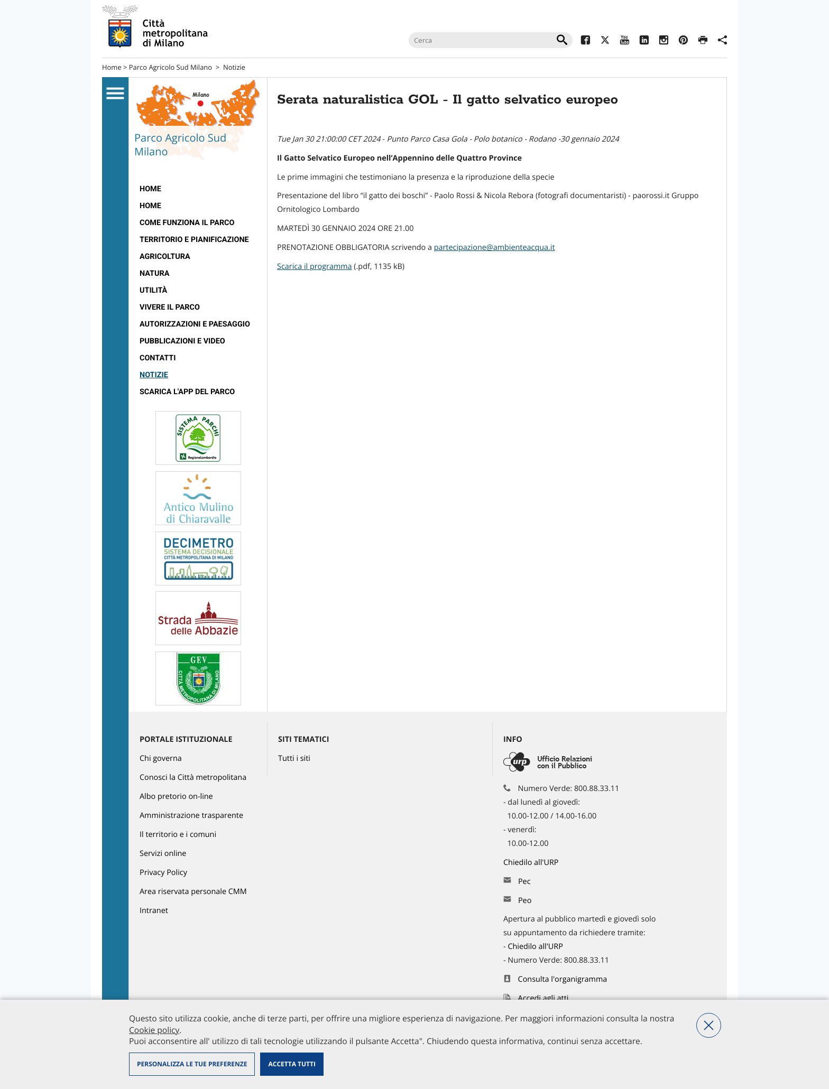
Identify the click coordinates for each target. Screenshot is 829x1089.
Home (112, 67)
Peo (524, 901)
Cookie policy (154, 1030)
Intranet (154, 911)
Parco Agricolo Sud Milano (170, 67)
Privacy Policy (163, 873)
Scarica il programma (314, 267)
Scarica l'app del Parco (187, 391)
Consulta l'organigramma (562, 979)
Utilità (153, 290)
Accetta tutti (291, 1063)
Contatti (158, 357)
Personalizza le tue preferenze (192, 1063)
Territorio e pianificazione (194, 239)
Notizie (234, 67)
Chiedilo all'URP (531, 863)
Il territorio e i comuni (178, 835)
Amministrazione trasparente (191, 816)
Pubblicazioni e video (182, 341)
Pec (524, 882)
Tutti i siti (294, 758)
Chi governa (161, 758)
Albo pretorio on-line (176, 797)
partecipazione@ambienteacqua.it (494, 248)
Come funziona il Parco (187, 222)
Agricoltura (165, 256)
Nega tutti (708, 1025)
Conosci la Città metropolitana (193, 777)
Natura (154, 273)
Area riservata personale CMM (193, 892)
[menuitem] (198, 189)
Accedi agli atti (543, 998)
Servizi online (163, 854)
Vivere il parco (170, 307)
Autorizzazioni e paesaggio (195, 324)
